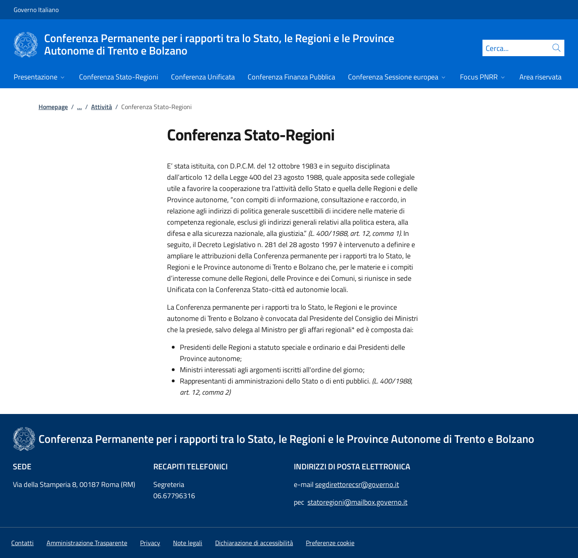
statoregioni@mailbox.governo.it (357, 502)
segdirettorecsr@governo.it (357, 484)
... (79, 107)
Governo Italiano (36, 9)
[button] (330, 543)
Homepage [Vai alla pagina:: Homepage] (53, 107)
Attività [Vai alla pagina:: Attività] (101, 107)
